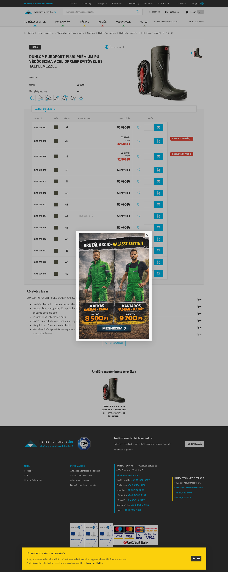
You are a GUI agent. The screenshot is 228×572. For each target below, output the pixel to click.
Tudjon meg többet (94, 562)
